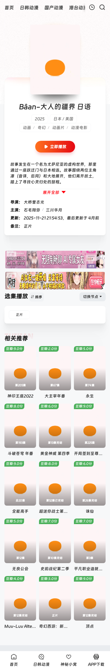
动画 (27, 127)
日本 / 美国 (63, 118)
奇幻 (42, 127)
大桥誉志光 (34, 202)
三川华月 (54, 210)
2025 (40, 118)
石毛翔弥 (32, 210)
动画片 (58, 127)
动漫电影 (79, 127)
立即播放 (55, 146)
